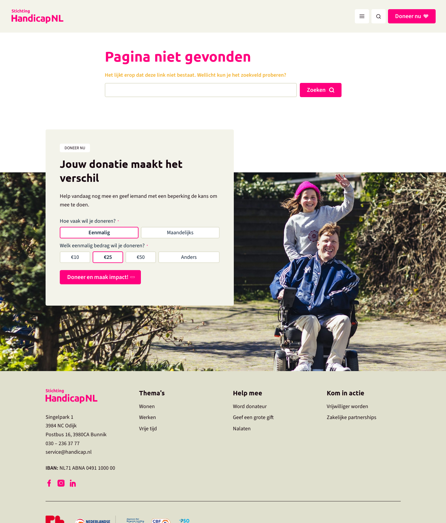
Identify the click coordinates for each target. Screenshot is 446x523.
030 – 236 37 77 (63, 443)
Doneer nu (409, 16)
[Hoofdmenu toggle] (362, 16)
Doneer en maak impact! (97, 277)
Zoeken (316, 90)
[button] (378, 16)
